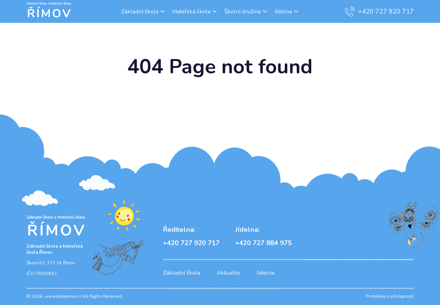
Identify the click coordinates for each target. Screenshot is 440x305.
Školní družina (242, 11)
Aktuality (228, 273)
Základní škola (139, 11)
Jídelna (283, 11)
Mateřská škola (191, 11)
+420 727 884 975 (263, 236)
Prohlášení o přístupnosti (390, 296)
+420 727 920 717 (379, 11)
